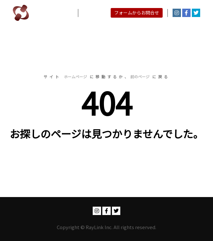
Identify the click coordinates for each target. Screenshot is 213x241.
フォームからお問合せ (136, 12)
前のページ (139, 76)
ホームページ (75, 76)
